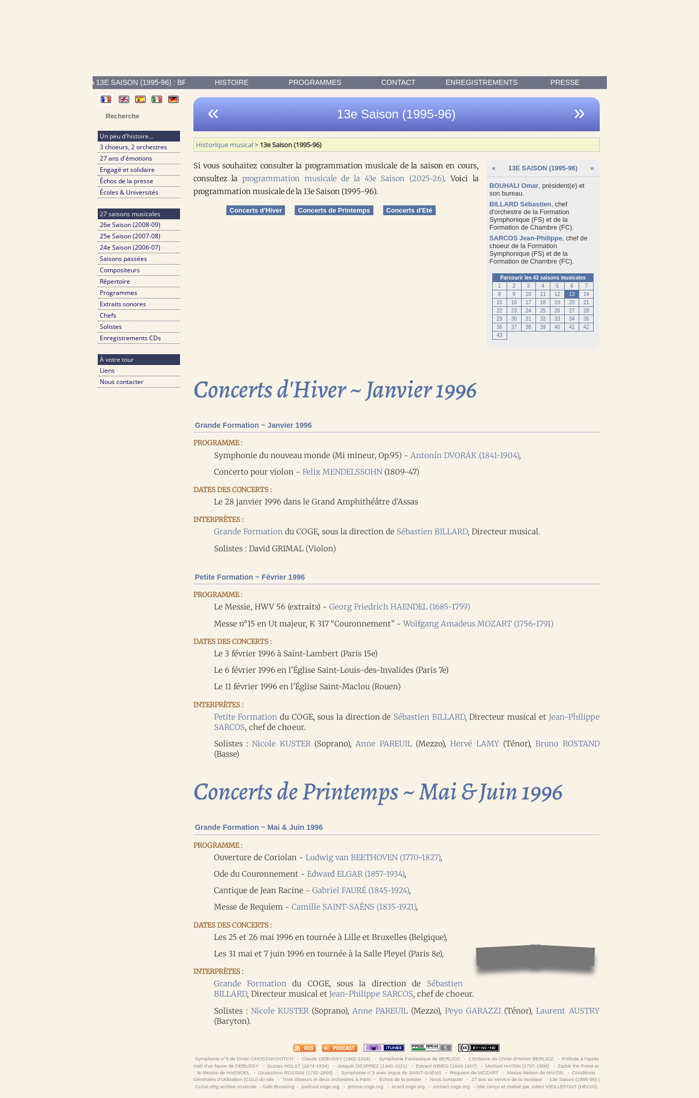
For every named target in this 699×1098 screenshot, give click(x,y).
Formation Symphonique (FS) (529, 215)
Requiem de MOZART (474, 1072)
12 (557, 294)
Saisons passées (123, 258)
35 (586, 319)
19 (557, 302)
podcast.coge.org (320, 1086)
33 (557, 319)
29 (500, 319)
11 (543, 294)
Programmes (315, 82)
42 (586, 327)
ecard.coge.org (408, 1086)
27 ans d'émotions (126, 158)
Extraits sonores (123, 304)
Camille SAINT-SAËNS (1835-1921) (354, 907)
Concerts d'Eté (409, 210)
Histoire (232, 82)
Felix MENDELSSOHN (342, 472)
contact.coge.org (451, 1086)
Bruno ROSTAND (567, 743)
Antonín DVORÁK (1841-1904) (464, 455)
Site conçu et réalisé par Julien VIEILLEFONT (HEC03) (537, 1086)
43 (500, 335)
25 (543, 310)
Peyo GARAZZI (473, 1011)
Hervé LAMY (474, 743)
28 (586, 310)
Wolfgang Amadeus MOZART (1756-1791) (478, 624)
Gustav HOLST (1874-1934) (298, 1066)
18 (543, 302)
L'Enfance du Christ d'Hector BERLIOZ (511, 1058)
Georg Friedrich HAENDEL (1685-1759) (399, 607)
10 (528, 294)
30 (514, 319)
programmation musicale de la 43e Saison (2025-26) (342, 178)
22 (500, 310)
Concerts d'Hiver (255, 210)
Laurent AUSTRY (567, 1011)
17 (528, 302)
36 (500, 327)
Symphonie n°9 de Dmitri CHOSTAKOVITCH (243, 1058)
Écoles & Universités (129, 192)
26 (557, 310)
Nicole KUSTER (281, 743)
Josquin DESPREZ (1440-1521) (372, 1066)
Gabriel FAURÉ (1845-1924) (360, 890)
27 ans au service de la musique (507, 1079)
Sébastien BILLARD (432, 531)
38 (528, 327)
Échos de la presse (126, 181)
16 (514, 302)
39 (543, 327)
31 (528, 319)
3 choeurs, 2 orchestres (133, 147)
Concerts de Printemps (334, 210)
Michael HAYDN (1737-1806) (517, 1066)
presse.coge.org (366, 1086)
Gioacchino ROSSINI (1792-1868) (295, 1072)
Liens (107, 370)
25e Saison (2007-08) (130, 236)
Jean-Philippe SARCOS (371, 994)
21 (586, 302)
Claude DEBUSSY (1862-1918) (336, 1058)
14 (586, 294)
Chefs (108, 315)
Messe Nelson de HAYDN (535, 1072)
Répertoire (115, 281)
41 (572, 327)
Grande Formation (248, 531)
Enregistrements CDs (130, 338)
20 (572, 302)
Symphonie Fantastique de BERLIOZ (419, 1058)
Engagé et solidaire (127, 169)
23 (514, 310)
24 (528, 310)
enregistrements (481, 82)
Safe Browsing (278, 1086)
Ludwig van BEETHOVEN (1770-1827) (373, 857)
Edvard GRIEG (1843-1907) (446, 1066)
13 (572, 294)
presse (565, 82)
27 (572, 310)
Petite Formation (246, 717)
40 (557, 327)
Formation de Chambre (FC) (531, 227)
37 (514, 327)
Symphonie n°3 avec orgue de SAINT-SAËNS (391, 1072)
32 (543, 319)
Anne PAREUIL (383, 743)
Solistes (111, 326)
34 (572, 319)
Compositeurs (120, 270)
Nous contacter (122, 381)
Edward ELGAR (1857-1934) (355, 874)
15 (500, 302)
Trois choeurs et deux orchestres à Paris (326, 1079)
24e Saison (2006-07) (130, 247)
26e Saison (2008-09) (130, 224)
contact (398, 82)
